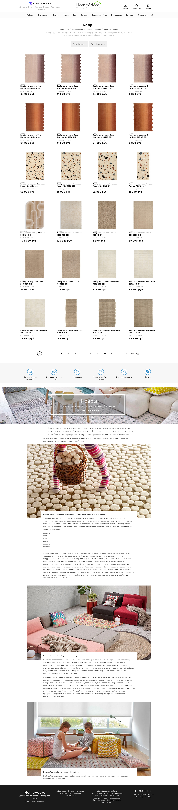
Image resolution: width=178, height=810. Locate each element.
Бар (74, 15)
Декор (56, 15)
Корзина (148, 8)
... (119, 354)
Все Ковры (79, 44)
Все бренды (98, 44)
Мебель (29, 15)
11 (112, 354)
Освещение (43, 15)
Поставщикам (56, 7)
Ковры (115, 29)
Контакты (38, 7)
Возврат (46, 7)
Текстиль (107, 29)
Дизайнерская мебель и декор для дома (35, 794)
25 (126, 354)
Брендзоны (116, 15)
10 (105, 354)
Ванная (84, 15)
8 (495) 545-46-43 (43, 4)
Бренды (129, 15)
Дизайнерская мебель (107, 791)
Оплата (30, 7)
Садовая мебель (99, 15)
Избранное (137, 8)
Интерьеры (41, 9)
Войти (125, 8)
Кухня (66, 15)
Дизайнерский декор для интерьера (86, 29)
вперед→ (136, 354)
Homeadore (64, 29)
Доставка (23, 7)
